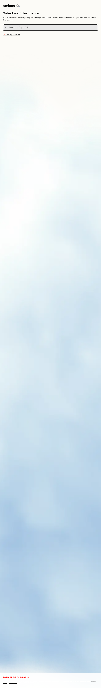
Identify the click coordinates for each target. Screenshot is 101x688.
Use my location (11, 34)
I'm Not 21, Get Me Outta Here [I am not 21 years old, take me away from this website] (16, 677)
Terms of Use (13, 683)
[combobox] (50, 27)
